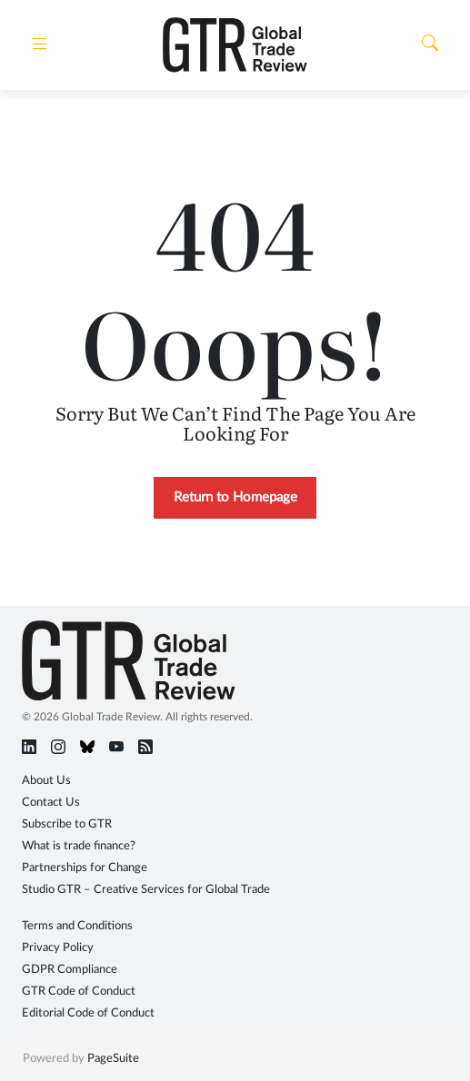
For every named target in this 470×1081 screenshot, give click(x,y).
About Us (46, 781)
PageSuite (113, 1059)
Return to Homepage (235, 497)
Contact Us (51, 802)
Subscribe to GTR (67, 824)
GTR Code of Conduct (78, 991)
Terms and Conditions (77, 926)
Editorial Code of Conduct (88, 1013)
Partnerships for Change (84, 868)
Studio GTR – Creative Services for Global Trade (146, 890)
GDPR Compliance (69, 970)
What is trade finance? (78, 846)
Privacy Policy (58, 948)
